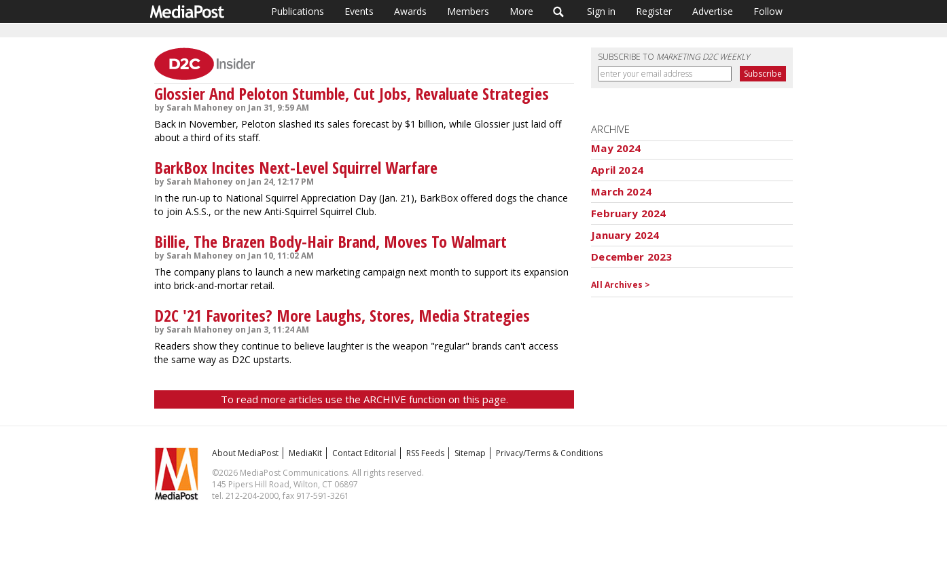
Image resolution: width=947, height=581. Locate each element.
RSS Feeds (425, 453)
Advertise (712, 11)
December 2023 (631, 256)
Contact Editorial (364, 453)
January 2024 (625, 235)
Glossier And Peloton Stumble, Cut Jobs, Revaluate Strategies (351, 93)
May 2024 (616, 148)
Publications (297, 11)
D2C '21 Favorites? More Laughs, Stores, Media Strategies (342, 315)
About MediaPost (245, 453)
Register (654, 11)
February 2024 (628, 213)
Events (359, 11)
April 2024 (617, 169)
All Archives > (620, 284)
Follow (768, 11)
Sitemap (470, 453)
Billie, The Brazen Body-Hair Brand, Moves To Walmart (330, 241)
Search (558, 11)
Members (468, 11)
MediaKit (305, 453)
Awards (410, 11)
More (521, 11)
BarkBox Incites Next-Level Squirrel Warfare (295, 167)
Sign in (601, 11)
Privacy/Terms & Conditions (549, 453)
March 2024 (621, 191)
